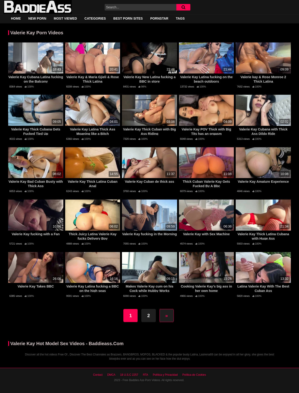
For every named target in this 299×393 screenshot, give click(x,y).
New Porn (37, 18)
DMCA (111, 374)
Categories (95, 18)
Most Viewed (65, 18)
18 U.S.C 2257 (129, 374)
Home (16, 18)
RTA (145, 374)
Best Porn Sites (128, 18)
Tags (180, 18)
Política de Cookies (194, 374)
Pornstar (159, 18)
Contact (98, 374)
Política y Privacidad (165, 374)
